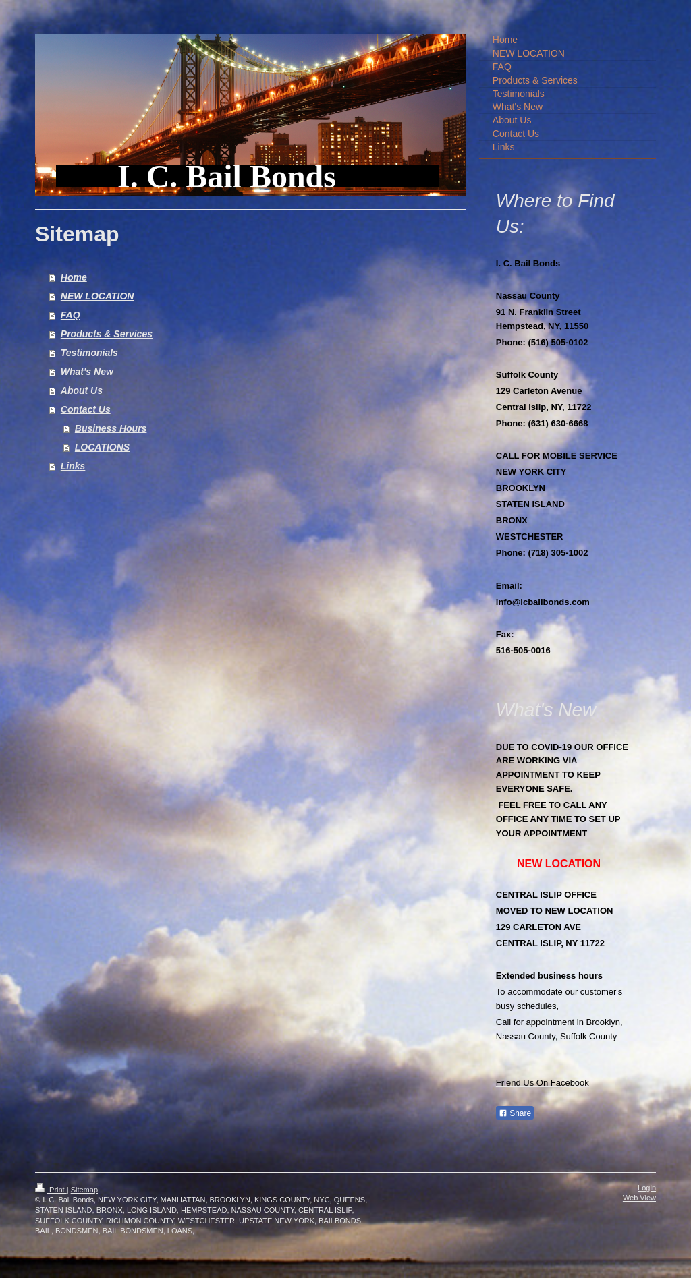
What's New (87, 371)
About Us (82, 390)
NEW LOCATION (97, 296)
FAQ (70, 315)
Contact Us (86, 409)
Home (74, 277)
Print (51, 1190)
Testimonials (89, 352)
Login (647, 1188)
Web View (639, 1198)
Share (515, 1113)
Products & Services (107, 333)
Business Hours (111, 428)
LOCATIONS (102, 447)
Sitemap (84, 1190)
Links (73, 466)
